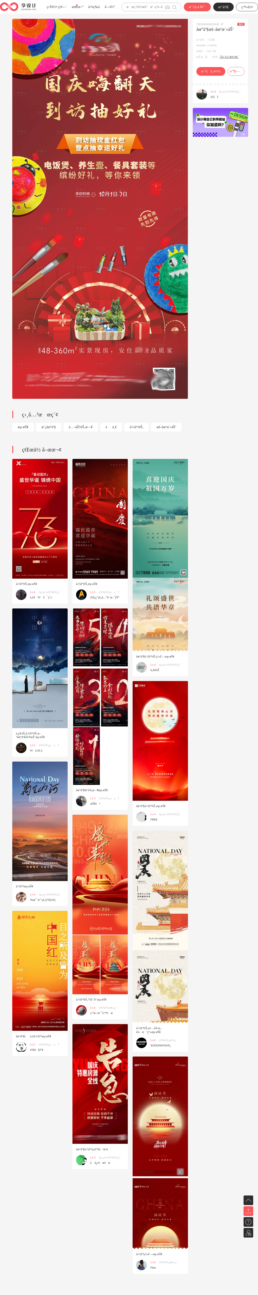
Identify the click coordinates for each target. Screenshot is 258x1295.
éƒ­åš (214, 97)
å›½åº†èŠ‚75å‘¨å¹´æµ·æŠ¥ (91, 999)
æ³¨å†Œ (223, 7)
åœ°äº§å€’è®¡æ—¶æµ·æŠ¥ (92, 790)
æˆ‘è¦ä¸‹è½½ (210, 71)
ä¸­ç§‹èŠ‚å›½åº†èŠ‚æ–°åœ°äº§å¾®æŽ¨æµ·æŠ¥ (30, 735)
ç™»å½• (247, 7)
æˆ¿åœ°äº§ (48, 427)
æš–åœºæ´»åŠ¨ (166, 427)
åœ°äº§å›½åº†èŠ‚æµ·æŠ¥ (151, 806)
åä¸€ (111, 427)
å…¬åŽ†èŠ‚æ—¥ (81, 427)
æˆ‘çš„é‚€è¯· (197, 7)
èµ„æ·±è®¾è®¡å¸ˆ (230, 91)
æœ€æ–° (77, 7)
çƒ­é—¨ (62, 7)
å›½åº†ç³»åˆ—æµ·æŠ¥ (149, 1254)
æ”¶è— (236, 71)
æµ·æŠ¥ (23, 427)
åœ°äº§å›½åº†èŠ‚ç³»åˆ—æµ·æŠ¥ (155, 656)
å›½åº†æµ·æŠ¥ (24, 886)
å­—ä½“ (110, 7)
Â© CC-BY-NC (229, 57)
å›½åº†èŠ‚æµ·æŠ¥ (26, 584)
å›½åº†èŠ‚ (137, 427)
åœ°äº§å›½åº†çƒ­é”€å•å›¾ (92, 1149)
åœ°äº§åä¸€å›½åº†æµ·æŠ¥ (33, 1036)
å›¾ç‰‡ (94, 7)
